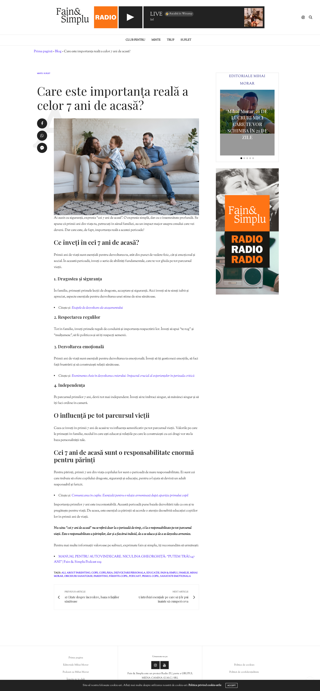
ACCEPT (231, 685)
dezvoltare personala (129, 572)
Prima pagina (76, 658)
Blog (58, 51)
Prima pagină (43, 51)
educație (152, 572)
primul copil (150, 576)
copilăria (106, 572)
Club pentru (135, 40)
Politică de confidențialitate (244, 672)
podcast (135, 576)
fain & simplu (169, 572)
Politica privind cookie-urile (205, 685)
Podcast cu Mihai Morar (76, 672)
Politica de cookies (244, 665)
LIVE (156, 14)
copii (94, 572)
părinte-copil (118, 576)
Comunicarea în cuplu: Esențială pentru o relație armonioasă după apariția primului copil (130, 495)
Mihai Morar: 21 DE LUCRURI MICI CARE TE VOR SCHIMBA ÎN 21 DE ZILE (247, 124)
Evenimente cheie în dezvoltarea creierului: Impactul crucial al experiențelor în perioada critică (133, 376)
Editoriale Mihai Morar (76, 665)
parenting (101, 576)
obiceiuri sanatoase (78, 576)
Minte (156, 40)
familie (184, 572)
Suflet (186, 40)
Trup (170, 40)
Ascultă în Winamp (178, 14)
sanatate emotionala (175, 576)
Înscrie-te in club (76, 679)
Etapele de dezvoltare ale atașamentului (97, 307)
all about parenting (75, 572)
